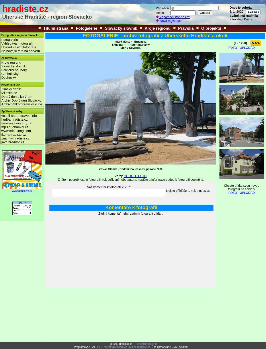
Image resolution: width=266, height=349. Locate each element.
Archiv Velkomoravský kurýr (21, 104)
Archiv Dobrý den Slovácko (21, 100)
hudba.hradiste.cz (14, 119)
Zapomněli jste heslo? (173, 17)
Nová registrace (169, 21)
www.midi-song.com (16, 131)
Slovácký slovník (121, 28)
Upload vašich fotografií (18, 47)
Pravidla (186, 28)
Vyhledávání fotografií (17, 43)
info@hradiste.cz (147, 343)
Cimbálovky (10, 74)
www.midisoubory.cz (16, 123)
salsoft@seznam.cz (115, 347)
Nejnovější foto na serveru (20, 51)
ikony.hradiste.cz (13, 134)
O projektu (211, 28)
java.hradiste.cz (12, 142)
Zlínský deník (11, 89)
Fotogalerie (86, 28)
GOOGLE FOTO (135, 176)
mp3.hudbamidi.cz (14, 127)
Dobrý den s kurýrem (16, 96)
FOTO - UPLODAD (242, 47)
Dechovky (8, 77)
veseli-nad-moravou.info (19, 116)
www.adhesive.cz (22, 189)
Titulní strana (55, 28)
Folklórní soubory (14, 70)
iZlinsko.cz (9, 93)
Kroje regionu (158, 28)
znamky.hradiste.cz (15, 138)
